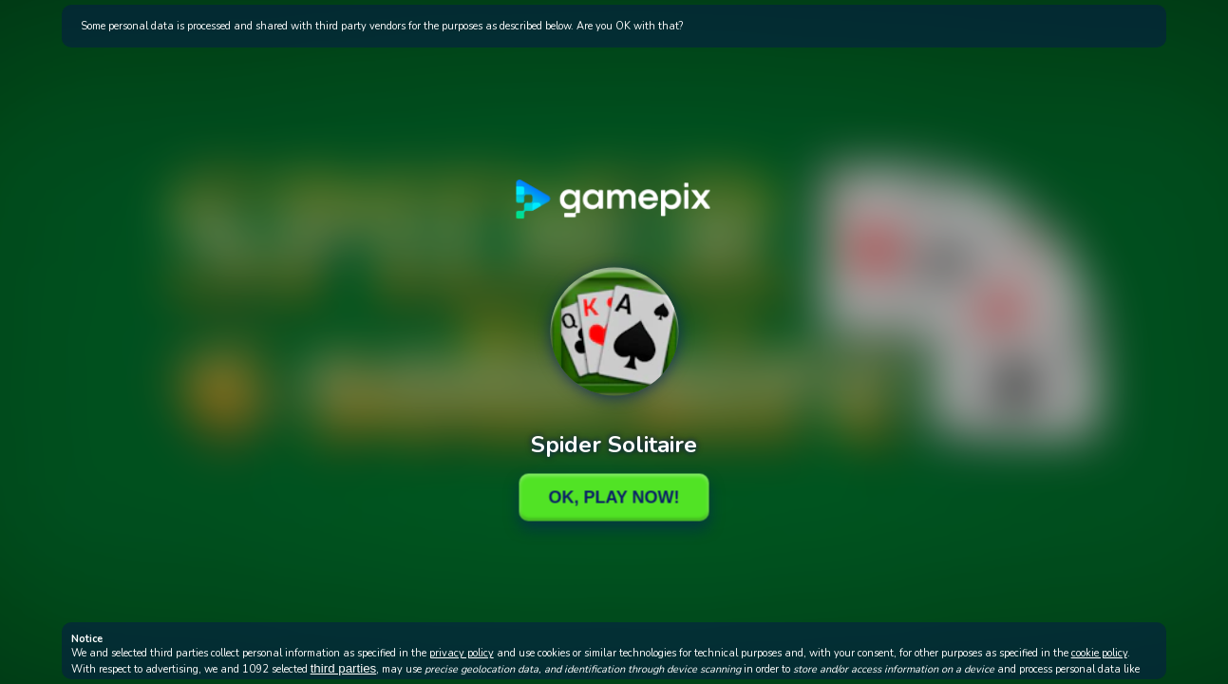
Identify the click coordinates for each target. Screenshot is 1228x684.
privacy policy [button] (461, 653)
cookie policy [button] (1099, 653)
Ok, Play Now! (613, 496)
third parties (344, 668)
